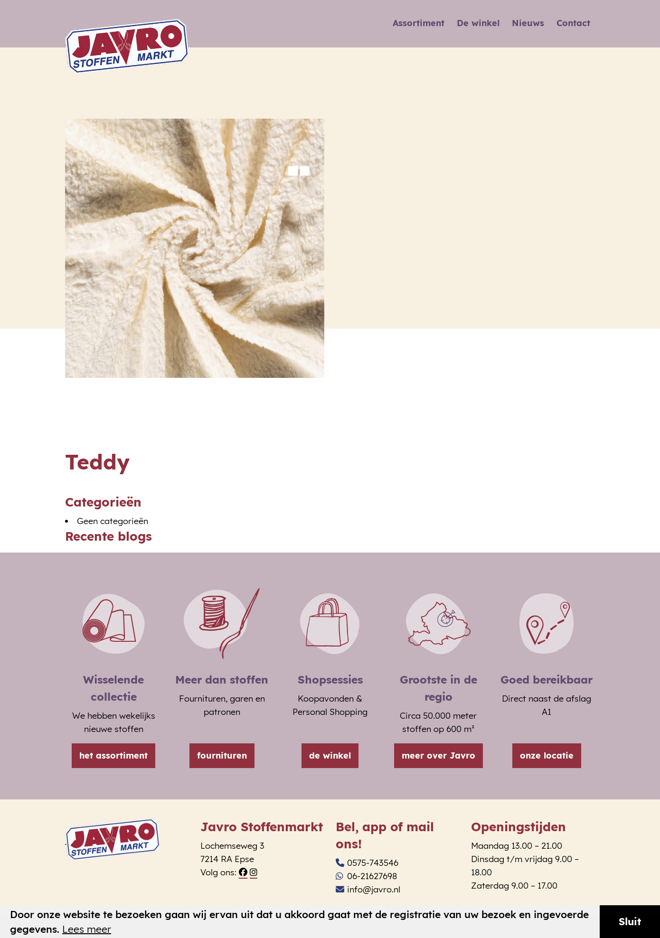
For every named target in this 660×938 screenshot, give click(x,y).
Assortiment (418, 23)
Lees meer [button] (86, 929)
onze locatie (547, 755)
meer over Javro (438, 755)
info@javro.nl (368, 889)
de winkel (330, 755)
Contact (573, 23)
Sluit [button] (630, 921)
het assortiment (113, 755)
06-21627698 (366, 876)
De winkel (478, 23)
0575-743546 (367, 862)
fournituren (222, 755)
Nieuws (528, 23)
